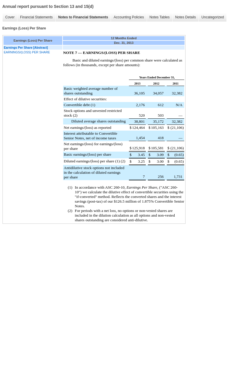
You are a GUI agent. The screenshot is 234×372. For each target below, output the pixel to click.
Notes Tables (160, 17)
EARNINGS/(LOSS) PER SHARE (27, 52)
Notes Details (185, 17)
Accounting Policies (129, 17)
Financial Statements (36, 17)
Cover (10, 17)
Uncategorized (212, 17)
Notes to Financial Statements (83, 17)
